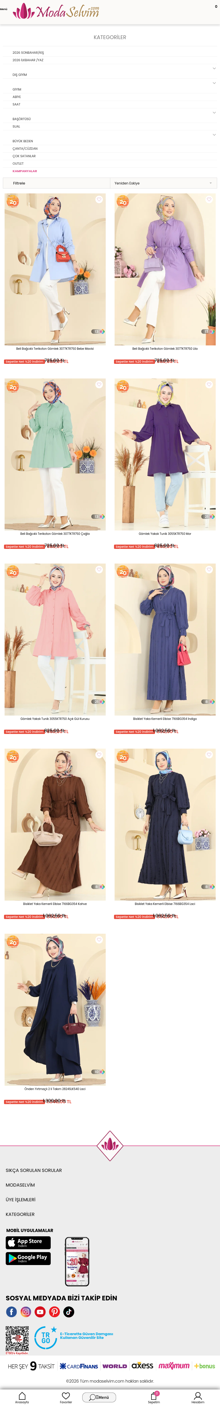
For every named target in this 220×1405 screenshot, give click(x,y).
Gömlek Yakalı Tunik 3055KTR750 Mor (165, 534)
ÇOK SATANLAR (24, 156)
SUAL (16, 126)
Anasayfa (22, 1397)
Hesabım (198, 1397)
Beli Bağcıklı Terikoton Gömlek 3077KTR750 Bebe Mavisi (55, 349)
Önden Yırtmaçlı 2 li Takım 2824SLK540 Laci (55, 1089)
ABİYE (17, 97)
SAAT (16, 104)
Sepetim (154, 1397)
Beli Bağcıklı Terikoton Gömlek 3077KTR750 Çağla (55, 534)
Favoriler (66, 1397)
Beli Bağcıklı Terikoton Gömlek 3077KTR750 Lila (165, 349)
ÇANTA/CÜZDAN (25, 148)
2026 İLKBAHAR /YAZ (28, 60)
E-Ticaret (92, 1378)
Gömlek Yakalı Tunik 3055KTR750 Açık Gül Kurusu (55, 719)
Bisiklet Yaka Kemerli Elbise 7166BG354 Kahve (55, 904)
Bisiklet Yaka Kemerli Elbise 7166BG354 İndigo (165, 719)
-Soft (79, 1378)
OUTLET (18, 163)
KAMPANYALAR (25, 171)
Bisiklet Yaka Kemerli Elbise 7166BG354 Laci (165, 904)
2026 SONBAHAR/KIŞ (28, 52)
